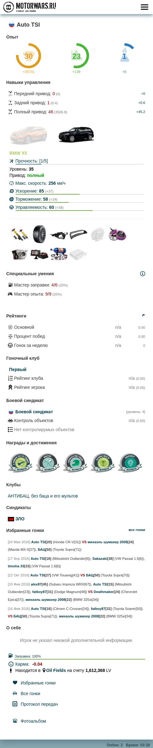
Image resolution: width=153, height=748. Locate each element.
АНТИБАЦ (18, 495)
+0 (143, 93)
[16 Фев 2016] (19, 609)
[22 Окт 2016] (18, 575)
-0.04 (37, 664)
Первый (18, 369)
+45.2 (140, 112)
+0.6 (141, 103)
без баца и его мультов (54, 495)
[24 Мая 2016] (19, 542)
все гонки (137, 530)
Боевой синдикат (34, 411)
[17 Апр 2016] (19, 558)
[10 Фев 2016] (19, 584)
